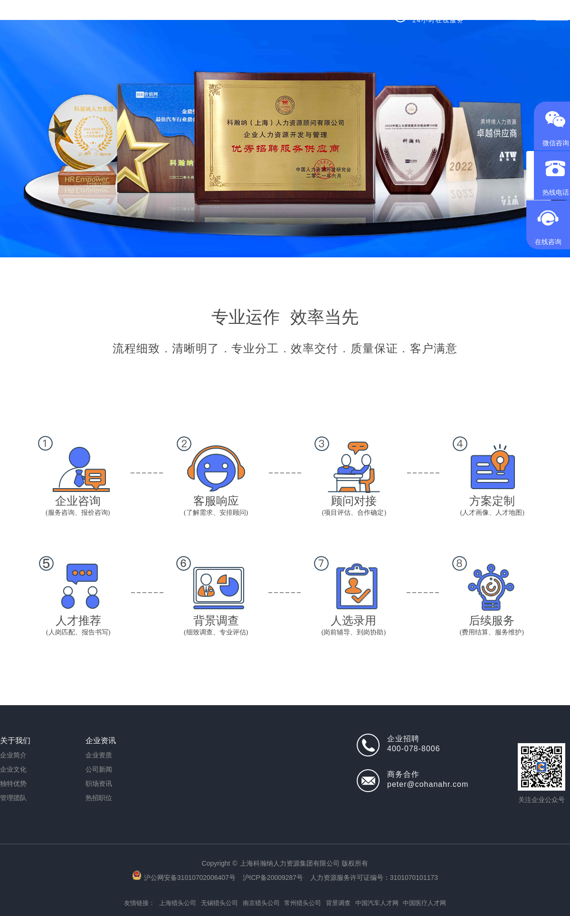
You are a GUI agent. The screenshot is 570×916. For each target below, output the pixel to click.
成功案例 (296, 14)
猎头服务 (177, 14)
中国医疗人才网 (424, 903)
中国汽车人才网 (377, 903)
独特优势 (13, 783)
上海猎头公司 (177, 903)
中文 (513, 14)
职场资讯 (99, 783)
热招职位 (216, 14)
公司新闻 (99, 769)
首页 (132, 14)
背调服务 (256, 14)
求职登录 (552, 14)
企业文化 (13, 769)
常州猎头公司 (302, 903)
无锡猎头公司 (219, 903)
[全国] (487, 14)
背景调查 (338, 903)
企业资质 (99, 755)
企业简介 (13, 755)
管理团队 (13, 798)
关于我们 (336, 14)
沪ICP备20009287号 (273, 877)
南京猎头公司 (261, 903)
